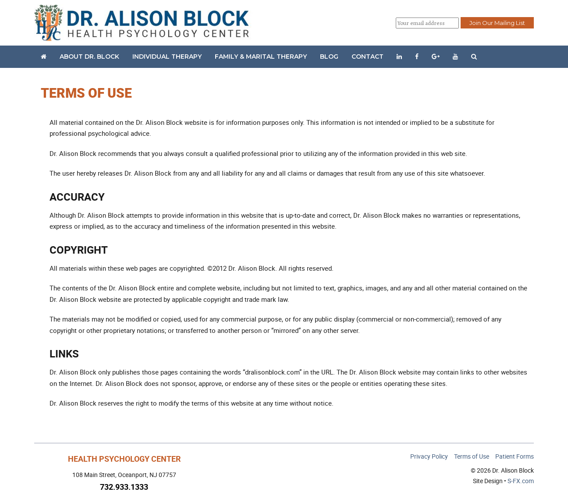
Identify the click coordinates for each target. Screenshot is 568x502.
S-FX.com (521, 481)
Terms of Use (471, 456)
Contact (367, 56)
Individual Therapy (167, 56)
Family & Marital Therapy (261, 56)
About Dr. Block (89, 56)
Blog (329, 56)
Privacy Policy (429, 456)
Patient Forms (514, 456)
